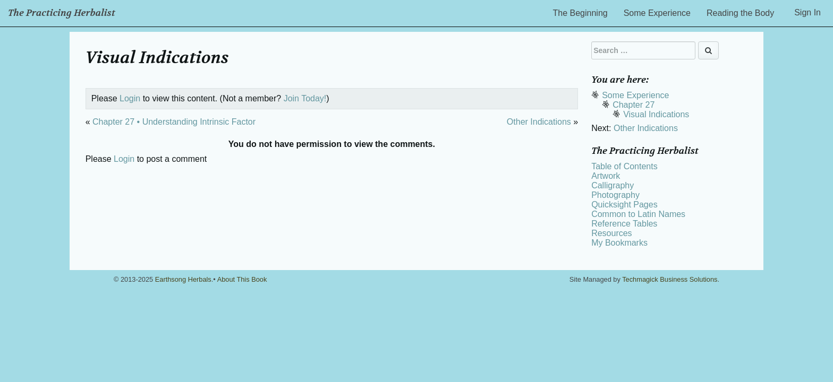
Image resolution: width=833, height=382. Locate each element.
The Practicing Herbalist (61, 13)
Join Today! (305, 98)
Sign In (807, 12)
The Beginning (580, 13)
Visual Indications (656, 114)
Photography (615, 194)
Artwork (605, 175)
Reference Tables (624, 223)
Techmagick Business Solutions (669, 279)
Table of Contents (624, 166)
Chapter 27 (633, 104)
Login (130, 98)
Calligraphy (612, 185)
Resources (611, 233)
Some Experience (657, 13)
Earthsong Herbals (183, 279)
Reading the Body (740, 13)
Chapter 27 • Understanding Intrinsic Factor (174, 121)
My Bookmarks (619, 242)
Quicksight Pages (624, 204)
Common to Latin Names (638, 214)
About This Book (242, 279)
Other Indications (539, 121)
